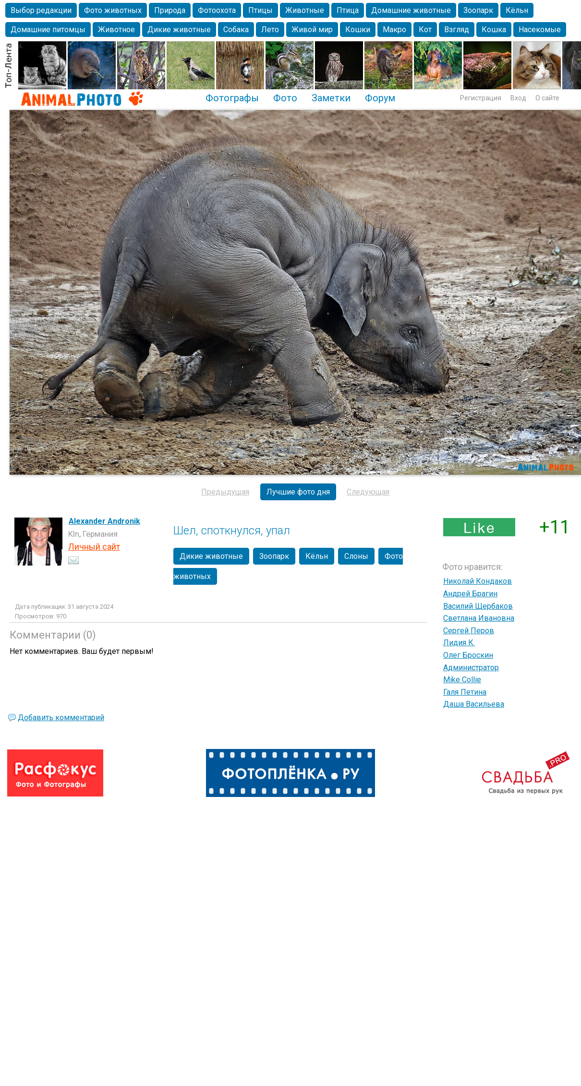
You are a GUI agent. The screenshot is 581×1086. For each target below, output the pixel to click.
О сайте (547, 98)
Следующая (368, 491)
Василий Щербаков (478, 606)
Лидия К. (459, 642)
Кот (425, 29)
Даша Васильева (473, 704)
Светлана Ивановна (478, 618)
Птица (348, 10)
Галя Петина (464, 692)
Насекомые (540, 29)
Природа (169, 10)
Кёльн (517, 10)
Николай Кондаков (477, 581)
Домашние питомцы (48, 29)
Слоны (356, 556)
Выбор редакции (41, 10)
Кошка (494, 29)
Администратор (471, 667)
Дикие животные (179, 29)
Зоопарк (478, 10)
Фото (285, 98)
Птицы (260, 10)
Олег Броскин (468, 655)
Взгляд (456, 29)
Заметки (331, 98)
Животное (116, 29)
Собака (236, 29)
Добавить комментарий (61, 717)
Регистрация (480, 98)
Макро (394, 29)
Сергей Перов (468, 630)
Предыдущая (225, 491)
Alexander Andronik (104, 521)
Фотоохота (217, 10)
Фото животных (113, 10)
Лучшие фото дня (298, 491)
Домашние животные (411, 10)
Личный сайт (94, 547)
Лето (270, 29)
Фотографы (232, 98)
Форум (380, 98)
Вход (518, 98)
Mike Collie (462, 679)
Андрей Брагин (470, 593)
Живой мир (312, 29)
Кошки (357, 29)
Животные (304, 10)
